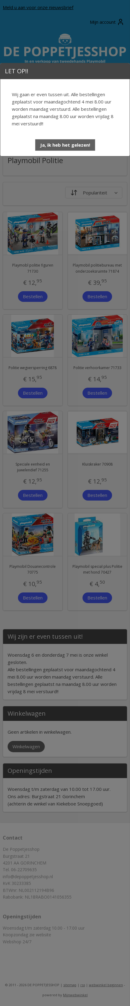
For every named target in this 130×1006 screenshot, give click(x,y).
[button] (65, 145)
